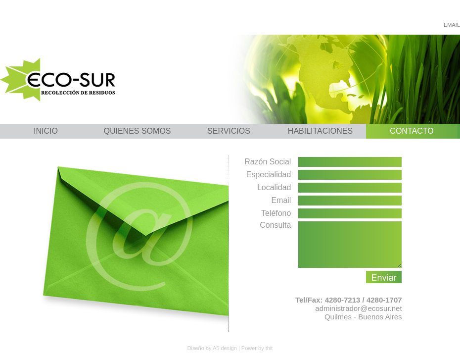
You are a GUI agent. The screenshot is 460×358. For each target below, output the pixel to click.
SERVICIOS (228, 131)
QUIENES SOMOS (137, 131)
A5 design (225, 348)
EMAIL (452, 25)
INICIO (46, 131)
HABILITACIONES (320, 131)
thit (269, 348)
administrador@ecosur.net (358, 317)
